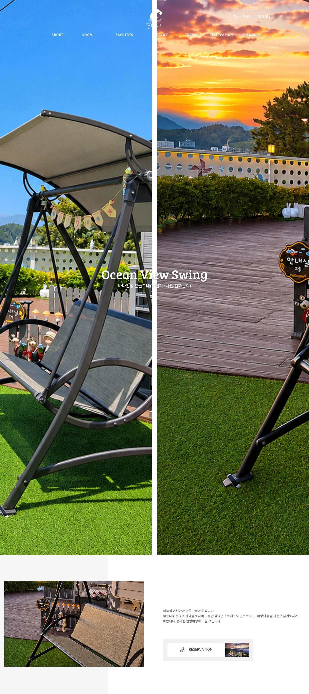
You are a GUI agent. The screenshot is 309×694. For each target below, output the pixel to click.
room (87, 35)
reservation (221, 35)
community (251, 35)
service (161, 35)
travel (191, 35)
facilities (124, 35)
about (58, 35)
